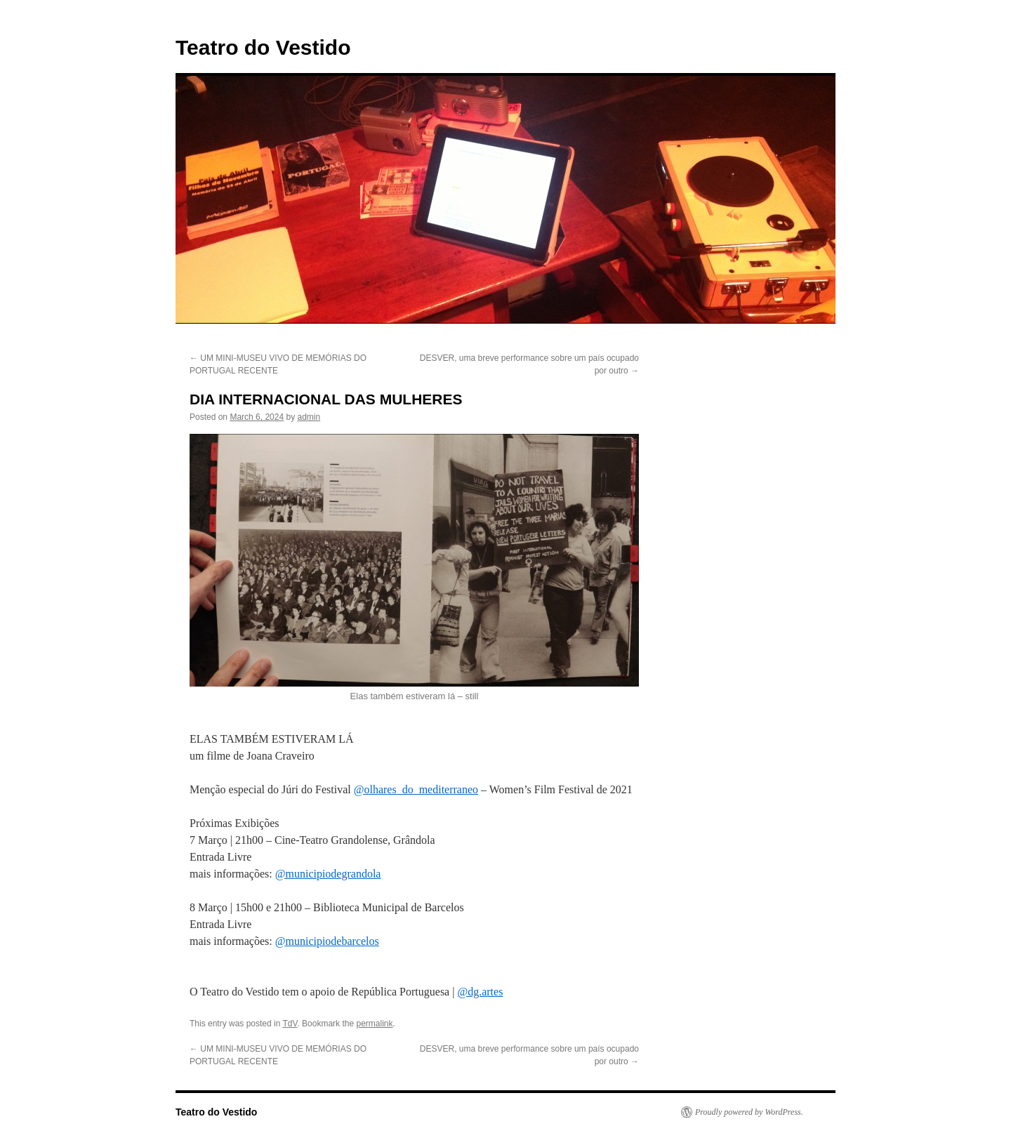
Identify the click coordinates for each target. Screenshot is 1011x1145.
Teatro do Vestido (263, 47)
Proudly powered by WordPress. (749, 1112)
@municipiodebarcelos (327, 941)
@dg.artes (480, 992)
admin (308, 417)
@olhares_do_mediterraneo (416, 789)
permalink (374, 1023)
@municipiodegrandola (328, 874)
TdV (290, 1023)
